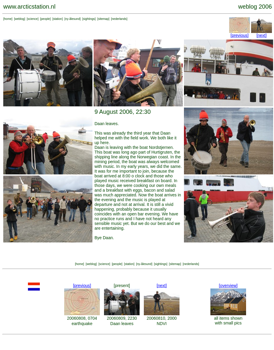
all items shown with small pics (228, 320)
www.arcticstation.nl (29, 6)
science (33, 19)
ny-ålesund (72, 19)
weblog (19, 19)
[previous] (240, 35)
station (57, 19)
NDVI (161, 323)
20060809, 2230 (122, 318)
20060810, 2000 (162, 318)
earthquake (82, 323)
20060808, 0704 (82, 318)
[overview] (228, 285)
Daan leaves (121, 323)
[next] (261, 35)
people (45, 19)
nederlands (119, 19)
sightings (89, 19)
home (8, 19)
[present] (122, 285)
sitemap (103, 19)
